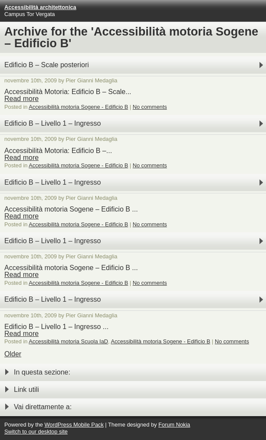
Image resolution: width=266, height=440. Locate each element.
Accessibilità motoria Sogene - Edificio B (78, 107)
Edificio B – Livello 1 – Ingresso (52, 123)
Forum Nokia (174, 424)
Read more (21, 98)
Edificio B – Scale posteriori (46, 64)
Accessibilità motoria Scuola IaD (68, 341)
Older (12, 354)
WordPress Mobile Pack (73, 424)
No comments (150, 107)
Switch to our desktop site (36, 431)
